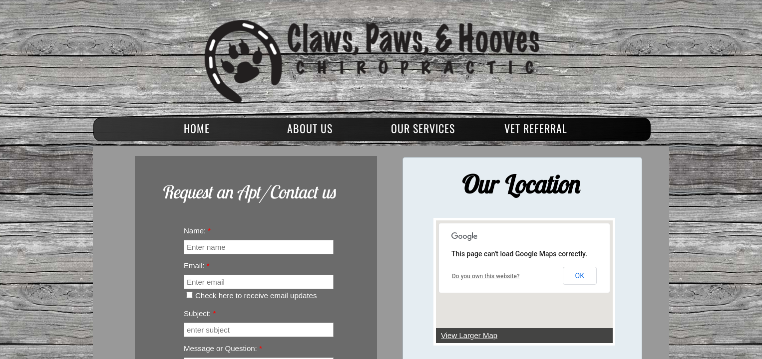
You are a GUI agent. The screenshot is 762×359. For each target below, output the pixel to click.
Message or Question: (223, 348)
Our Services (423, 128)
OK (579, 276)
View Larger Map (469, 335)
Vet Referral (535, 128)
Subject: (200, 313)
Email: (197, 265)
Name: (197, 230)
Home (197, 128)
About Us (310, 128)
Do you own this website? (486, 276)
